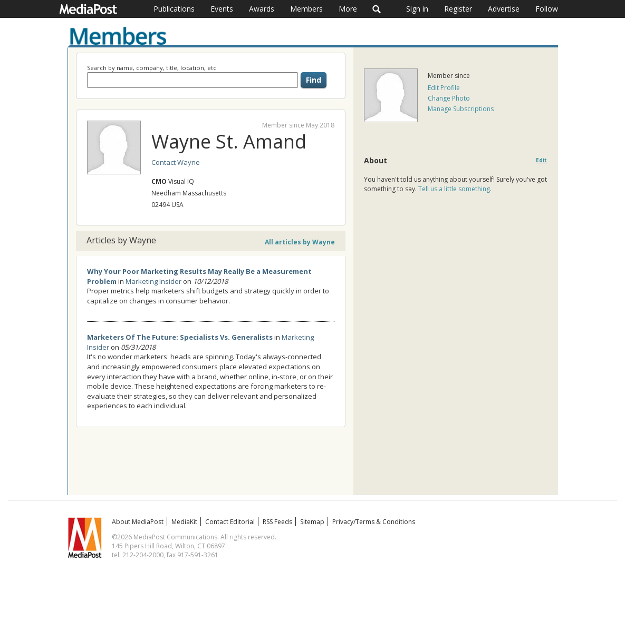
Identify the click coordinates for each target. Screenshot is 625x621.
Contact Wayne (175, 162)
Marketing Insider (153, 281)
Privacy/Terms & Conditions (373, 521)
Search (377, 9)
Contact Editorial (230, 521)
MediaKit (184, 521)
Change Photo (449, 98)
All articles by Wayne (300, 242)
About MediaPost (138, 521)
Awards (261, 9)
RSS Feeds (277, 521)
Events (221, 9)
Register (458, 9)
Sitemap (312, 521)
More (348, 9)
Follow (546, 9)
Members (306, 9)
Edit (541, 160)
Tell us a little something (454, 188)
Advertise (504, 9)
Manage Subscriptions (461, 108)
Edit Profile (444, 87)
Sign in (417, 9)
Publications (174, 9)
